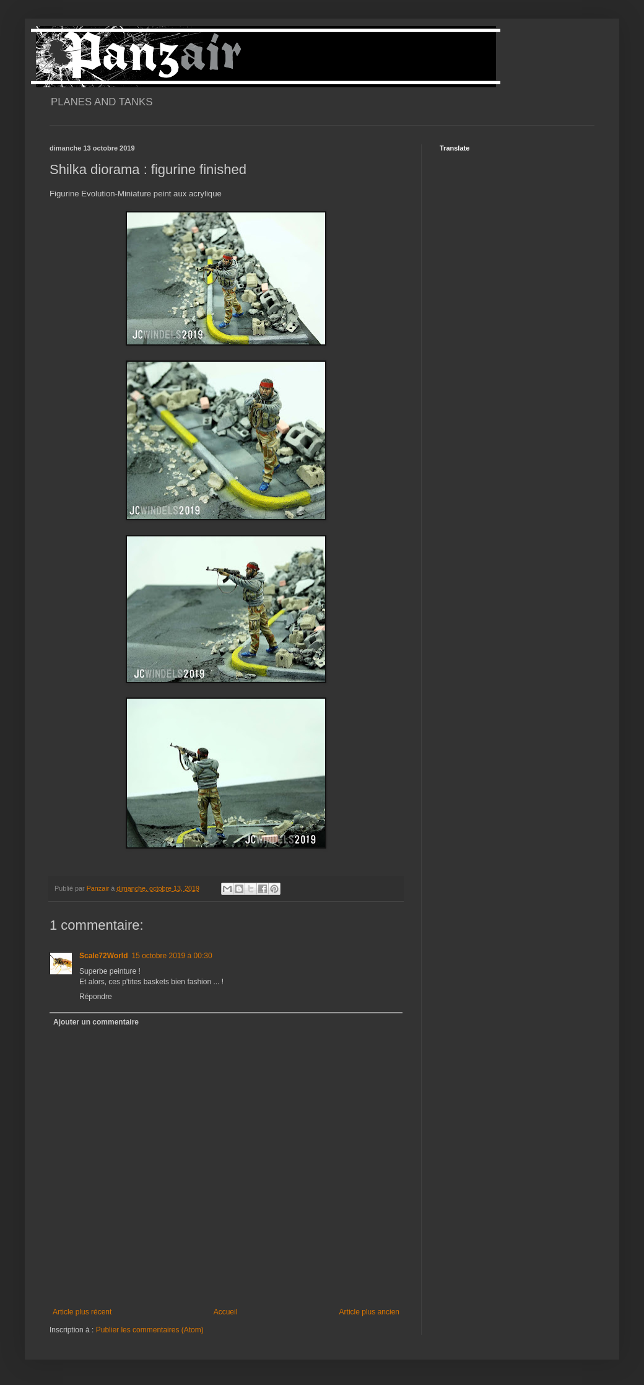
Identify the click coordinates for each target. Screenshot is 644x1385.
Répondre (95, 996)
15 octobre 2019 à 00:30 (171, 955)
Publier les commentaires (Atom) (150, 1330)
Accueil (226, 1312)
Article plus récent (82, 1312)
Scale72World (103, 955)
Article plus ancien (369, 1312)
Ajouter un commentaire (96, 1022)
